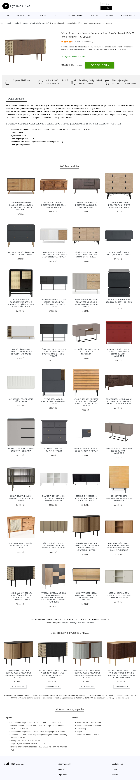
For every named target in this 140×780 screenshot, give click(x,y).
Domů (2, 23)
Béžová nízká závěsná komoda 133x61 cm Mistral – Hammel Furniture (119, 595)
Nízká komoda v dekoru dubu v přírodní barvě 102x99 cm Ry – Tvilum (119, 205)
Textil (57, 16)
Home (7, 16)
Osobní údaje (117, 764)
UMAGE (82, 49)
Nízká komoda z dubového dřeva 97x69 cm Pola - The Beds (21, 546)
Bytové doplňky (23, 16)
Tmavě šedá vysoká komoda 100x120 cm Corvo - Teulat (53, 401)
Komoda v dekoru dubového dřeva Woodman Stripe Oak (119, 498)
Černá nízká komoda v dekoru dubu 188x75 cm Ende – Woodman (86, 498)
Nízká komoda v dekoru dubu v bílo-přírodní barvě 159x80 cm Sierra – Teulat (54, 254)
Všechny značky (64, 764)
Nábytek (94, 16)
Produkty (9, 23)
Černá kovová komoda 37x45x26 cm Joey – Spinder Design (119, 302)
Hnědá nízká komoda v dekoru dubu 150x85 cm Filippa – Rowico (86, 205)
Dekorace (42, 16)
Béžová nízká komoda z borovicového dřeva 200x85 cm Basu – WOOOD (53, 546)
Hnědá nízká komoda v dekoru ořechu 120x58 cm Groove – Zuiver (53, 205)
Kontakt (115, 775)
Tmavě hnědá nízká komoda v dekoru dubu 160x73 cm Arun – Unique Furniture (119, 401)
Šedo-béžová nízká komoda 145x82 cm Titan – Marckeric (86, 351)
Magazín (61, 769)
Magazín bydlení (128, 16)
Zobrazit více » (120, 49)
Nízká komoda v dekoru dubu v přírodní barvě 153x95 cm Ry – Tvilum (86, 254)
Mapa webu (63, 775)
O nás (114, 769)
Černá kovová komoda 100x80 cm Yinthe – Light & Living (21, 498)
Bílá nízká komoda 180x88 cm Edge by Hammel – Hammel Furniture (53, 498)
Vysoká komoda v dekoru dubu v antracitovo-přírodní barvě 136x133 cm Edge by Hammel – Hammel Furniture (53, 597)
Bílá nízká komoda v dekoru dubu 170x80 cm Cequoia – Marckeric (21, 351)
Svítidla (109, 16)
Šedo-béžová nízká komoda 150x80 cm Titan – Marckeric (119, 451)
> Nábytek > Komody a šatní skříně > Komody (31, 23)
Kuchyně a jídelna (75, 16)
